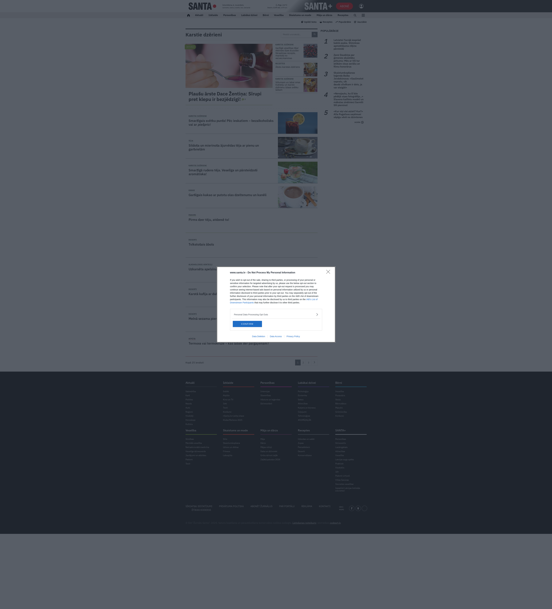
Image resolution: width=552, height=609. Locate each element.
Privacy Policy (293, 336)
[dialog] (276, 304)
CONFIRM (247, 324)
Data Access (276, 336)
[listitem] (276, 314)
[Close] (329, 273)
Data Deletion (258, 336)
